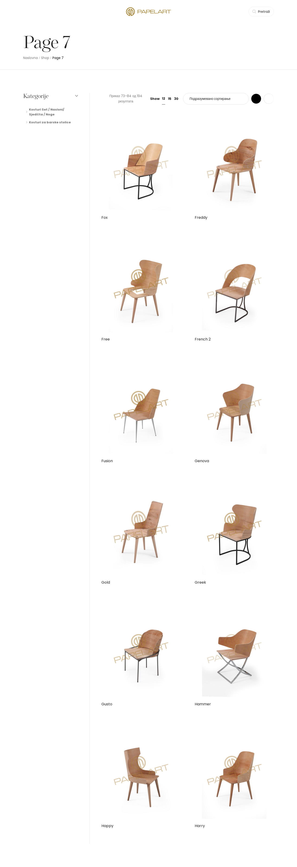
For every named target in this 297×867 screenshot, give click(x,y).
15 (169, 98)
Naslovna (30, 58)
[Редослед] (216, 98)
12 (163, 98)
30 (176, 98)
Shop (45, 58)
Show (155, 99)
